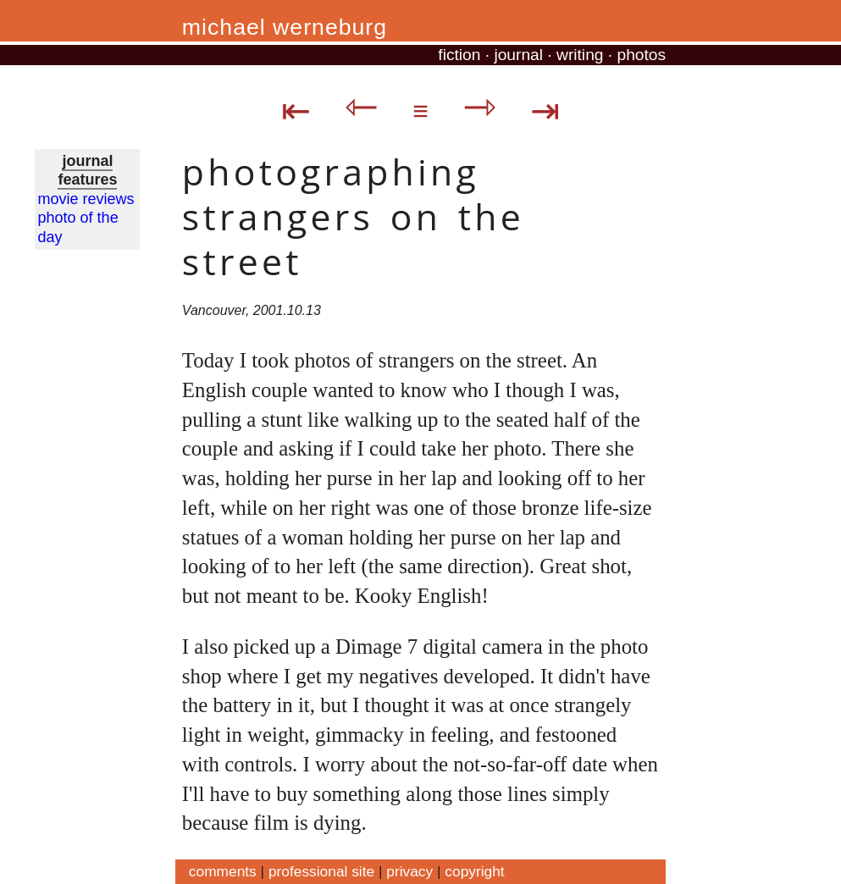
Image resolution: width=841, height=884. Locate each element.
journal (518, 55)
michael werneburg (284, 27)
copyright (474, 871)
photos (641, 55)
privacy (409, 871)
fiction (459, 55)
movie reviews (86, 199)
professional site (321, 871)
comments (223, 871)
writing (579, 55)
